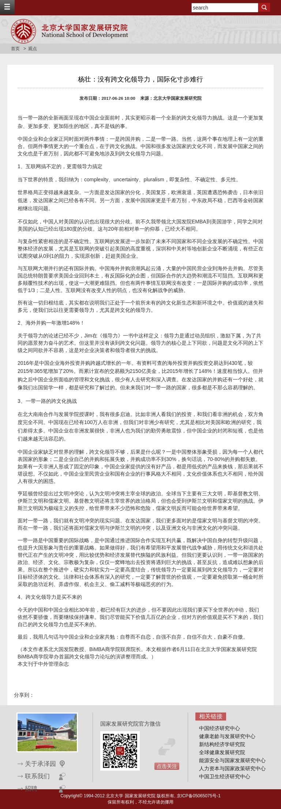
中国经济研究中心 (219, 728)
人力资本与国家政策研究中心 (232, 768)
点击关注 (167, 766)
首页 (15, 48)
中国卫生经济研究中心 (224, 776)
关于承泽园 (40, 763)
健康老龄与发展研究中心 (227, 736)
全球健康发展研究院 (222, 752)
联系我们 (37, 776)
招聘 (31, 788)
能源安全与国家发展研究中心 (232, 760)
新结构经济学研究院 (222, 744)
